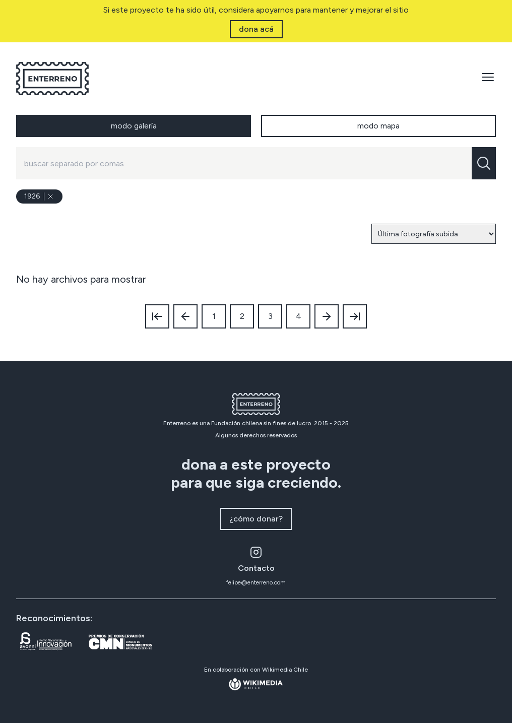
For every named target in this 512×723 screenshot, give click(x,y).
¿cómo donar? (256, 518)
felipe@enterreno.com (256, 582)
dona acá (256, 29)
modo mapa (378, 125)
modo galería (134, 125)
